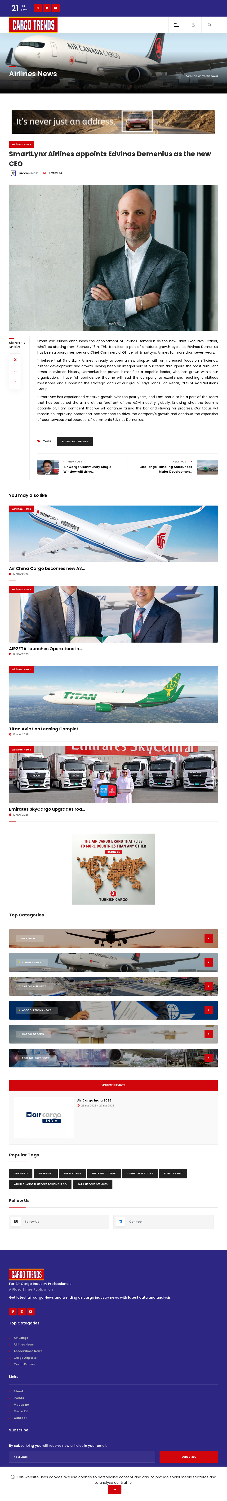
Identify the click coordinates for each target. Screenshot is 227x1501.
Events (19, 1398)
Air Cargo (21, 1173)
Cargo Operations (140, 1173)
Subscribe (189, 1457)
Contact (20, 1418)
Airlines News (21, 144)
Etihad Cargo (173, 1173)
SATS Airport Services (92, 1184)
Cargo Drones (24, 1364)
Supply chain (72, 1173)
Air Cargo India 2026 (94, 1100)
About (18, 1391)
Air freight (45, 1173)
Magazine (21, 1405)
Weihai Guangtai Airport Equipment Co (40, 1184)
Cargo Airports (25, 1358)
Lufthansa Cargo (104, 1173)
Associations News (28, 1351)
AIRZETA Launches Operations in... (45, 649)
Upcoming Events (113, 1085)
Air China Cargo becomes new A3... (47, 568)
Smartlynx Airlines (75, 441)
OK (114, 1489)
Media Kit (21, 1411)
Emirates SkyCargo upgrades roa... (47, 809)
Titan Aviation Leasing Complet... (45, 729)
